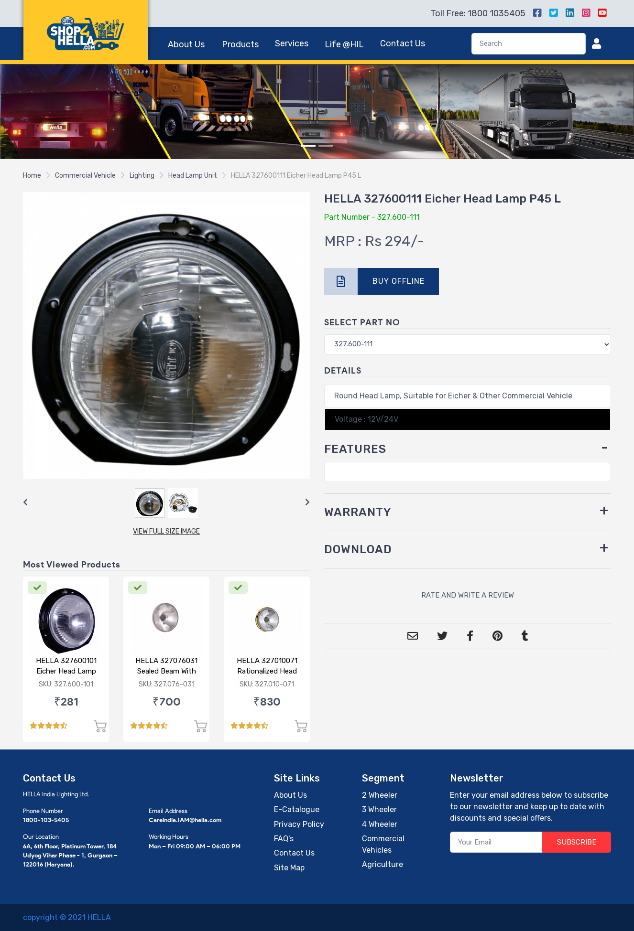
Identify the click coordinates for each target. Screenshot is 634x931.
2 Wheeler (379, 795)
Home (32, 175)
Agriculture (382, 864)
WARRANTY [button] (358, 512)
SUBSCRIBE (576, 842)
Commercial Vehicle (85, 175)
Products (240, 44)
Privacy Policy (299, 824)
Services (291, 43)
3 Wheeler (379, 809)
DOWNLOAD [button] (358, 549)
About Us (186, 44)
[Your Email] (496, 842)
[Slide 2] (325, 145)
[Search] (528, 43)
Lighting (142, 175)
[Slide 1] (308, 145)
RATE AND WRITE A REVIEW (467, 595)
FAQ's (284, 838)
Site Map (289, 867)
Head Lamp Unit (192, 175)
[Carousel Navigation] (166, 502)
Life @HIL (344, 44)
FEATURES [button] (355, 449)
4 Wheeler (379, 824)
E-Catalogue (296, 809)
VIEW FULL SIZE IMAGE (166, 531)
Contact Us (402, 43)
